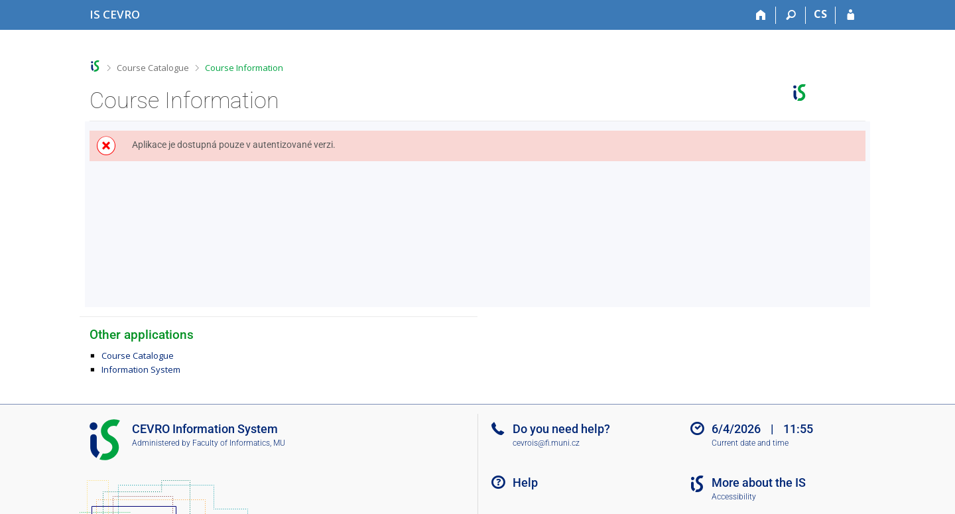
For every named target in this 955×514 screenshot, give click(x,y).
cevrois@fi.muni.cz (546, 443)
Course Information (244, 68)
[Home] (761, 15)
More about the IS (759, 482)
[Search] (791, 15)
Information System (140, 369)
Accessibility (734, 496)
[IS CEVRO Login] (850, 15)
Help (525, 482)
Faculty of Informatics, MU (238, 443)
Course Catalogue (153, 68)
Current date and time (750, 443)
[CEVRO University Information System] (115, 14)
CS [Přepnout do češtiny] (820, 14)
